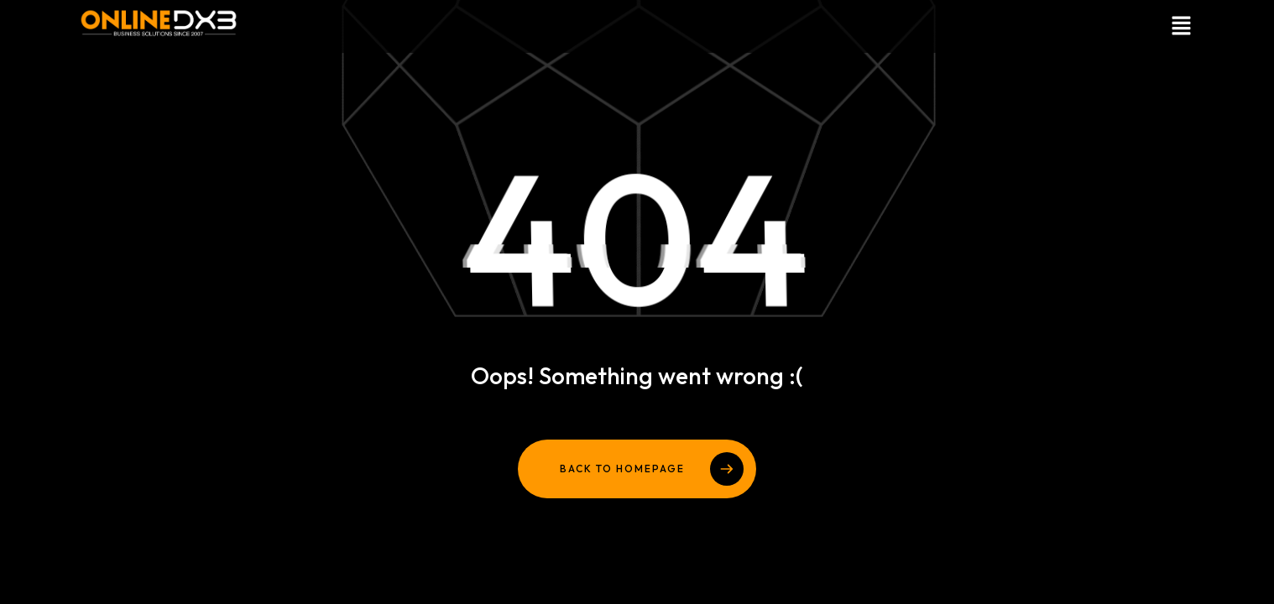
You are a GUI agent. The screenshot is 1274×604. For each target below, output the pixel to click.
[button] (921, 26)
